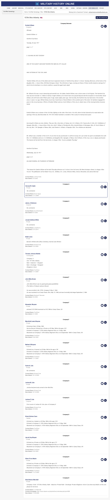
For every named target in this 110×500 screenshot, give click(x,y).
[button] (53, 25)
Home (26, 12)
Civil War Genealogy (34, 12)
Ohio (41, 12)
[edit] (105, 26)
